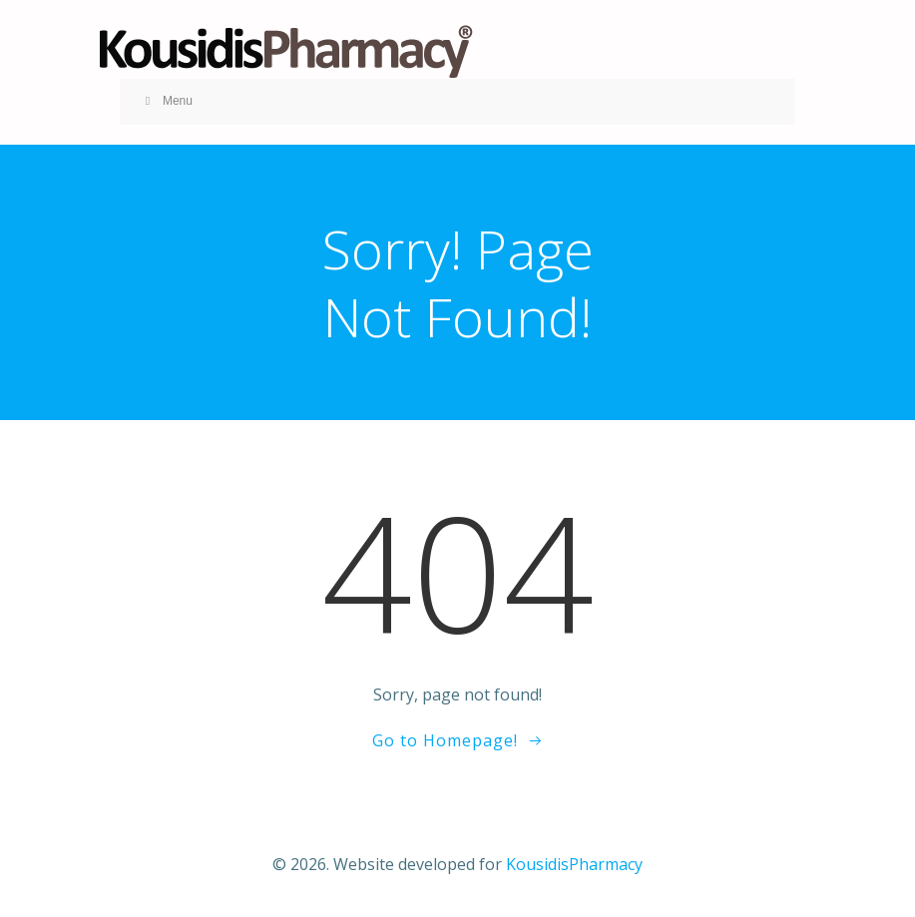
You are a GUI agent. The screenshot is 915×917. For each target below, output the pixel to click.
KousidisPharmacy (574, 864)
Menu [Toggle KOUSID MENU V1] (166, 101)
